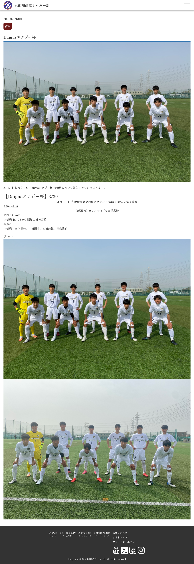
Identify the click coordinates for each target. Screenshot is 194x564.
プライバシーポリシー (125, 542)
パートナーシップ (102, 534)
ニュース (53, 534)
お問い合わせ (120, 533)
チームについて (85, 534)
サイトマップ (120, 537)
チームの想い (68, 534)
